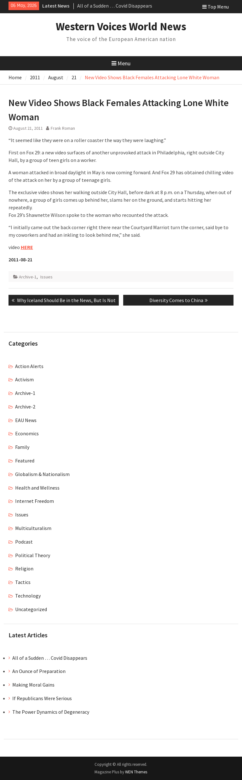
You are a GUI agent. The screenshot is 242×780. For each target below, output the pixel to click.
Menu (121, 63)
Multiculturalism (33, 528)
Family (22, 447)
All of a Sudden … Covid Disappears (114, 6)
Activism (24, 379)
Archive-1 (28, 277)
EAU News (26, 420)
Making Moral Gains (33, 685)
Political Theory (32, 555)
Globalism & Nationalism (42, 474)
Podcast (24, 542)
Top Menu (215, 6)
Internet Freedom (34, 501)
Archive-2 (25, 406)
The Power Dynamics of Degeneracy (50, 712)
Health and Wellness (37, 488)
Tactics (23, 582)
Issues (46, 277)
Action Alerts (29, 366)
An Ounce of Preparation (39, 671)
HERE (27, 247)
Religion (24, 568)
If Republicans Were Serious (42, 698)
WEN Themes (136, 772)
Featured (24, 460)
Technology (28, 595)
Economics (27, 433)
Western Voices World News (121, 26)
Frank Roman (63, 128)
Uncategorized (31, 609)
